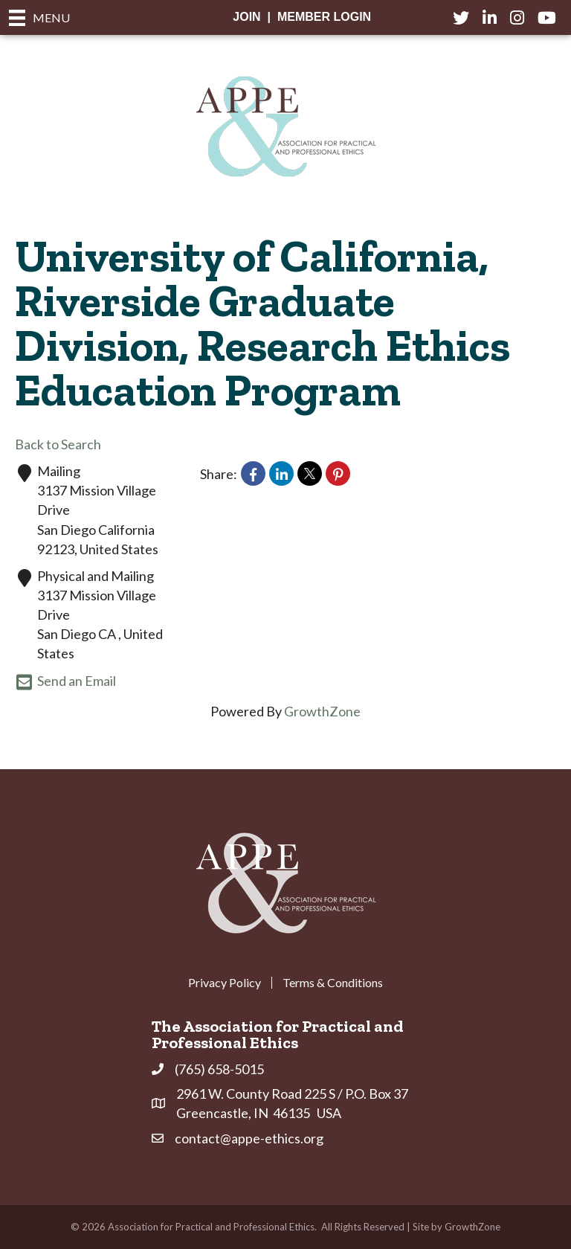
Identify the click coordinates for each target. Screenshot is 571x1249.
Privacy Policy (224, 983)
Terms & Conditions (333, 983)
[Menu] (39, 17)
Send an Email (65, 682)
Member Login (324, 16)
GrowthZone (322, 711)
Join (246, 16)
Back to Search (58, 444)
